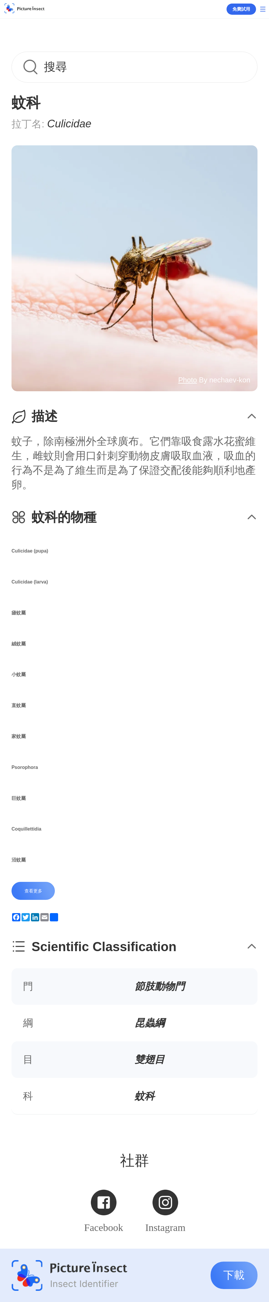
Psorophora (25, 767)
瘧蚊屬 (19, 612)
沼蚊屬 (19, 859)
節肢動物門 (159, 986)
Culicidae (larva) (30, 581)
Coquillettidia (26, 828)
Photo (187, 380)
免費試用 (241, 8)
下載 (234, 1275)
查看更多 (33, 890)
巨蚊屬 (19, 798)
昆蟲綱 (149, 1022)
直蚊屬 (19, 705)
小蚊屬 (19, 674)
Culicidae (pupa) (30, 550)
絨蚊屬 (19, 643)
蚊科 (144, 1096)
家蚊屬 (19, 736)
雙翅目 (149, 1059)
